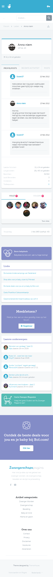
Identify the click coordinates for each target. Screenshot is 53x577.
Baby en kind (26, 513)
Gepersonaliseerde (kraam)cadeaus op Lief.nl (21, 299)
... (4, 18)
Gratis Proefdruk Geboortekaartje (16, 292)
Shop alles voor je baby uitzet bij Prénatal (19, 280)
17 (16, 196)
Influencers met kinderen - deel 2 (22, 385)
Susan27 (20, 76)
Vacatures (26, 545)
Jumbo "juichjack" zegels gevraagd (22, 365)
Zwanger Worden (26, 501)
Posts (47, 68)
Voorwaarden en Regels (18, 573)
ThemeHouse (34, 565)
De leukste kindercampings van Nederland (20, 273)
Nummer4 (13, 387)
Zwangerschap (26, 505)
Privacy (27, 538)
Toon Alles (45, 221)
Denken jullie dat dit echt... (19, 375)
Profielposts (10, 68)
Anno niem (21, 103)
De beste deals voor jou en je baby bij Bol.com (21, 286)
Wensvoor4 (13, 368)
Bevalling (26, 509)
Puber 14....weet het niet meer (20, 356)
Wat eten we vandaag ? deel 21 (21, 346)
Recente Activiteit (30, 68)
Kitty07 (11, 358)
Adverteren (26, 549)
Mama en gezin (26, 517)
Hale (10, 377)
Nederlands (36, 573)
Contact (26, 534)
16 (42, 196)
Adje (10, 349)
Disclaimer (26, 541)
